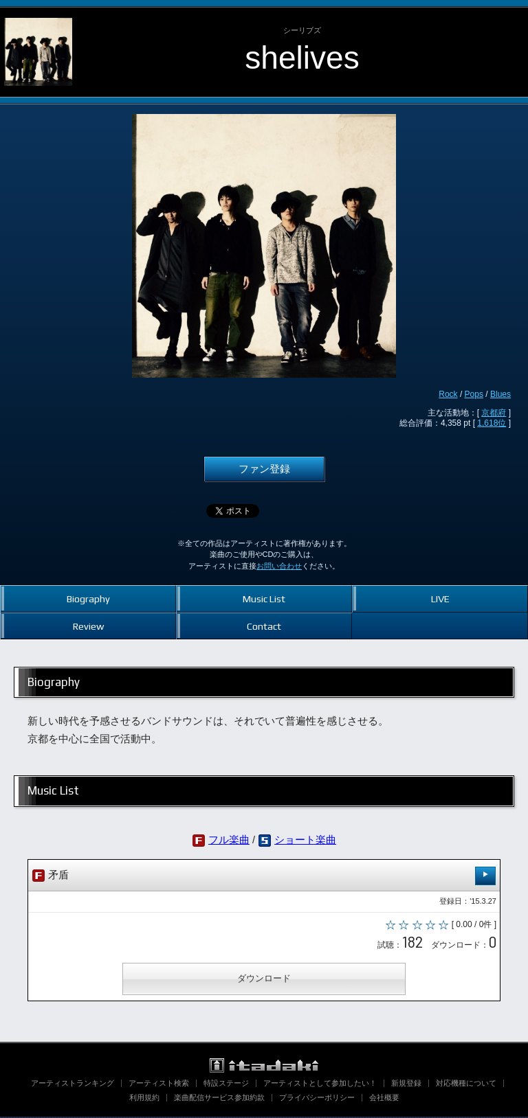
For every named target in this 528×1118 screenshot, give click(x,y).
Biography (88, 598)
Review (88, 626)
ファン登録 (264, 469)
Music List (264, 598)
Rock (448, 394)
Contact (264, 626)
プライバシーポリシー (317, 1099)
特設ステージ (226, 1084)
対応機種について (466, 1084)
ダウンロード (264, 979)
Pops (474, 394)
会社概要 (384, 1099)
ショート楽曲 (305, 839)
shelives (302, 58)
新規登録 (406, 1084)
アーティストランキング (72, 1084)
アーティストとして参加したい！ (320, 1084)
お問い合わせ (279, 566)
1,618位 (491, 423)
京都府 (493, 413)
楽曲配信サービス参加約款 (219, 1099)
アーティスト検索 (159, 1084)
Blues (500, 394)
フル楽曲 (229, 839)
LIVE (440, 598)
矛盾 (264, 876)
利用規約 (144, 1099)
